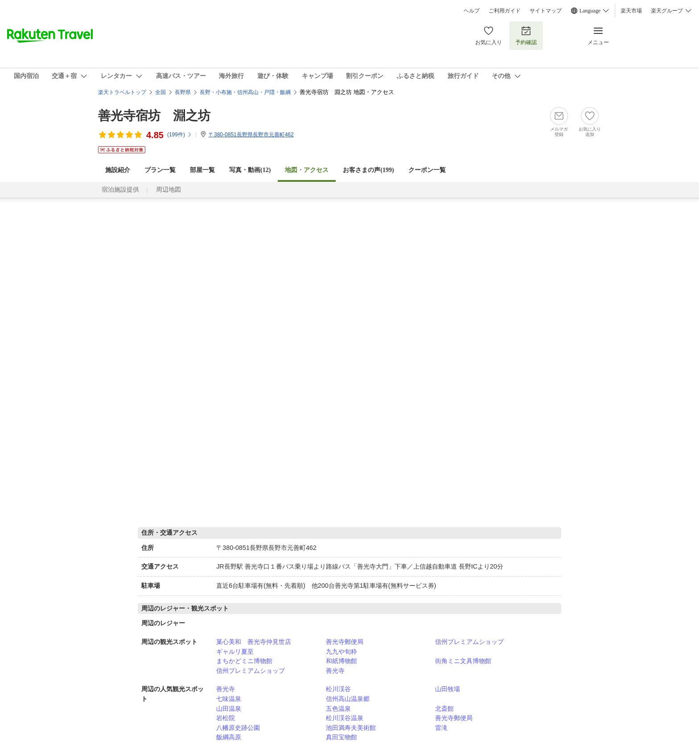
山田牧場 (447, 689)
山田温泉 (228, 708)
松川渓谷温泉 (344, 717)
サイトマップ (546, 11)
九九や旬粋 (341, 651)
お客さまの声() (368, 170)
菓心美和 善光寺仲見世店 (253, 641)
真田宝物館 (341, 737)
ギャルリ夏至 (235, 651)
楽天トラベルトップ (122, 92)
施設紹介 (117, 170)
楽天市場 (631, 11)
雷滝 (441, 727)
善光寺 (335, 670)
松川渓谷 (338, 689)
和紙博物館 (341, 660)
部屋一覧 (202, 170)
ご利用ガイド (505, 11)
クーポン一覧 (427, 170)
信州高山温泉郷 (348, 698)
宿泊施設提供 (120, 189)
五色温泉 (338, 708)
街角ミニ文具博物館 (463, 660)
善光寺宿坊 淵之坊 (154, 116)
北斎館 (444, 708)
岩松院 (225, 717)
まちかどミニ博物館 (244, 660)
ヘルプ (472, 11)
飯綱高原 (228, 737)
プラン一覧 (160, 170)
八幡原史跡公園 (238, 727)
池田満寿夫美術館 (351, 727)
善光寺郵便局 (344, 641)
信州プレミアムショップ (469, 641)
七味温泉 (228, 698)
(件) (179, 134)
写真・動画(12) (250, 170)
